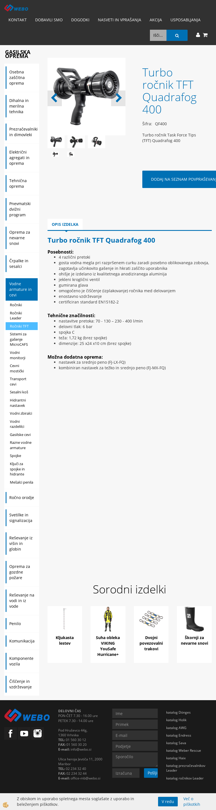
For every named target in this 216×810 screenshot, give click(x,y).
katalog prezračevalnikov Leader (185, 768)
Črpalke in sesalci (18, 263)
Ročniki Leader (16, 315)
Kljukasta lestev (65, 640)
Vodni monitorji (17, 355)
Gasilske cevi (20, 434)
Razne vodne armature (21, 445)
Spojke (15, 455)
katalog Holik (176, 720)
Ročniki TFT (19, 326)
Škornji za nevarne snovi (194, 640)
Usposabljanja (185, 19)
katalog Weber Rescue (183, 750)
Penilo (15, 623)
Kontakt (17, 19)
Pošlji (153, 773)
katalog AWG (176, 727)
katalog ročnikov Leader (185, 778)
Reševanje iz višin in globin (21, 543)
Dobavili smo (49, 19)
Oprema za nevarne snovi (19, 237)
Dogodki (80, 19)
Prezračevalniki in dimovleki (23, 131)
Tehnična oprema (18, 183)
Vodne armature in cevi (20, 289)
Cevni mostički (17, 368)
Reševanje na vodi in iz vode (21, 600)
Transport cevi (18, 381)
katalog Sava (176, 743)
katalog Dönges (178, 712)
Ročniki (16, 304)
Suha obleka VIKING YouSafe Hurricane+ (108, 646)
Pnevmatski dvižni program (20, 209)
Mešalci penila (21, 482)
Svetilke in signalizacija (20, 517)
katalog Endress (178, 735)
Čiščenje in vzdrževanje (20, 684)
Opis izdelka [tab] (65, 224)
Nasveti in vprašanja (119, 19)
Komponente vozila (21, 661)
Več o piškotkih (191, 801)
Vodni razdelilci (17, 424)
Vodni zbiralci (21, 413)
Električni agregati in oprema (19, 157)
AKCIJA (156, 19)
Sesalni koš (19, 391)
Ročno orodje (21, 497)
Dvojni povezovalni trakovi (151, 643)
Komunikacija (22, 641)
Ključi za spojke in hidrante (17, 469)
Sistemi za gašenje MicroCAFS (19, 339)
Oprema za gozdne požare (19, 572)
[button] (118, 98)
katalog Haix (176, 758)
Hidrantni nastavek (18, 403)
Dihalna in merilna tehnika (19, 106)
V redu (168, 801)
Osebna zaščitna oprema (17, 77)
